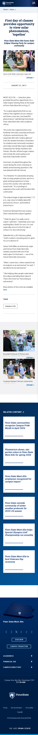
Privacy (5, 708)
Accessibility (29, 708)
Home (5, 9)
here (5, 290)
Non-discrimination (16, 708)
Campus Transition (19, 646)
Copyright (20, 712)
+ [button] (31, 656)
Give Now (19, 640)
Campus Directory (12, 667)
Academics (8, 656)
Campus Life (10, 306)
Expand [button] (29, 78)
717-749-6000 (20, 682)
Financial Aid (9, 662)
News (12, 9)
